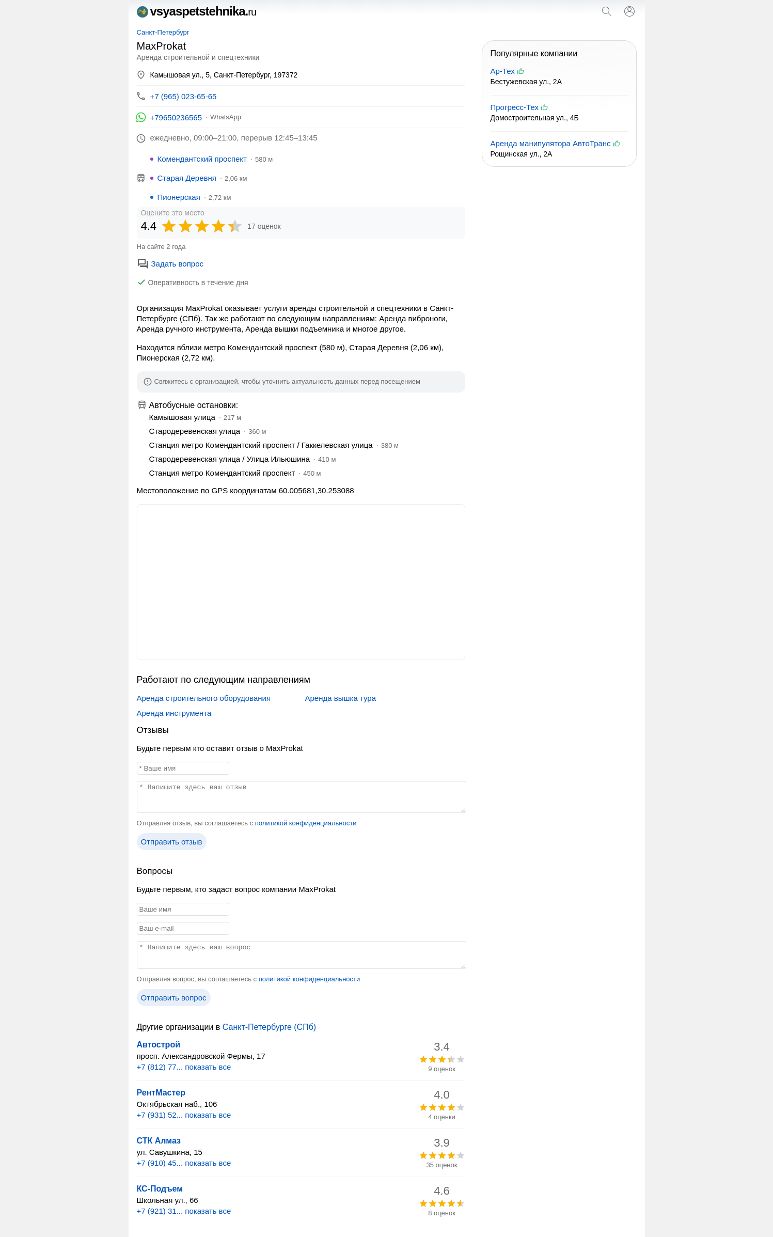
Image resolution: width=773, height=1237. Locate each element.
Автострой (158, 1044)
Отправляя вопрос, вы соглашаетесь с (248, 979)
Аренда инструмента (174, 713)
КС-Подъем (160, 1188)
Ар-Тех (503, 71)
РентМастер (161, 1092)
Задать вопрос (170, 263)
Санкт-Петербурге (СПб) (269, 1027)
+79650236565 (176, 117)
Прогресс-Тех (515, 107)
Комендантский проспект (202, 158)
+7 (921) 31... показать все (184, 1211)
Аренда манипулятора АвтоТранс (551, 143)
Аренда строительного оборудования (204, 698)
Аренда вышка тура (340, 698)
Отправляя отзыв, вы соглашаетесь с (247, 823)
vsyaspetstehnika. (197, 11)
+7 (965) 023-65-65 (183, 96)
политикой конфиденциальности (306, 823)
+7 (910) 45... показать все (184, 1162)
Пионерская (178, 197)
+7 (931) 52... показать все (184, 1114)
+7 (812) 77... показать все (184, 1066)
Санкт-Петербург (163, 32)
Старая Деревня (186, 178)
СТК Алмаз (159, 1140)
